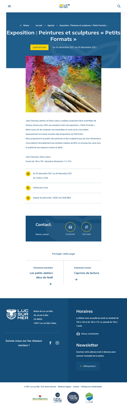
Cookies (76, 387)
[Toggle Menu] (9, 6)
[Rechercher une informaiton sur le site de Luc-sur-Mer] (118, 6)
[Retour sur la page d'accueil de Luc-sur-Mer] (63, 6)
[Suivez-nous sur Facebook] (50, 343)
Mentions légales (64, 387)
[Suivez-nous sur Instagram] (57, 343)
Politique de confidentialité (91, 387)
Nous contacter (87, 334)
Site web (86, 228)
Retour (24, 25)
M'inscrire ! (89, 366)
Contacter (70, 228)
